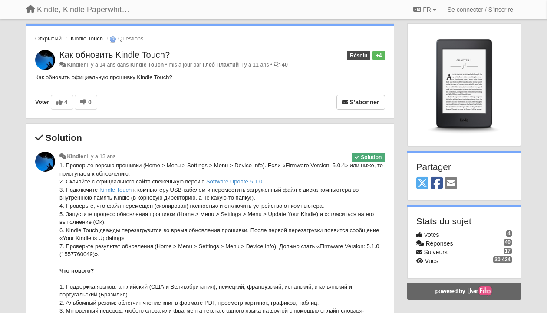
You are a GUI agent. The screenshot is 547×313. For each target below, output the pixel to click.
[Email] (451, 183)
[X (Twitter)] (422, 183)
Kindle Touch (87, 38)
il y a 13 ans (101, 156)
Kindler (76, 65)
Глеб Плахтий (221, 65)
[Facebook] (437, 183)
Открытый (48, 38)
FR (424, 9)
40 (285, 65)
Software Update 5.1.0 (234, 181)
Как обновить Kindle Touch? (114, 55)
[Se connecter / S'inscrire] (480, 9)
